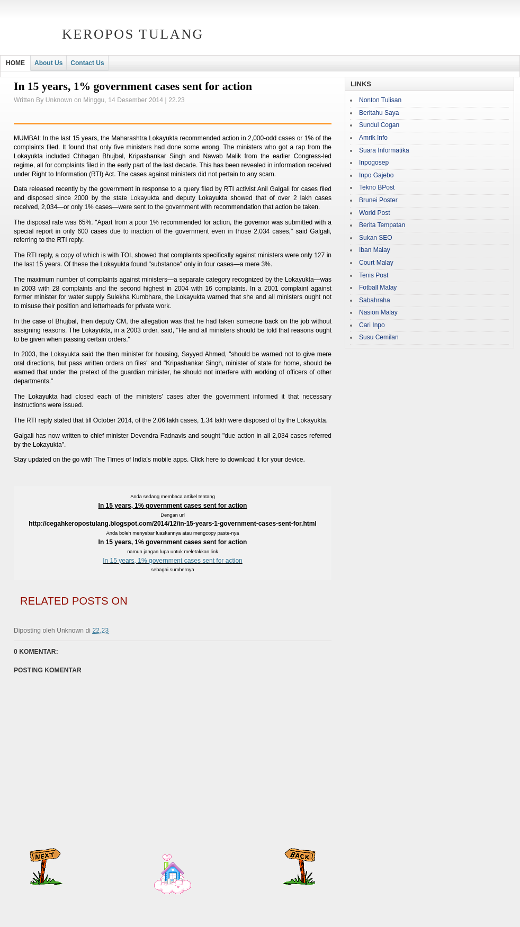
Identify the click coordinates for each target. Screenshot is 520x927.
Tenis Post (373, 275)
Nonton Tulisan (380, 100)
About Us (48, 63)
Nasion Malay (378, 312)
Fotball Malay (378, 287)
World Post (374, 213)
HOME (15, 63)
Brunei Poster (378, 200)
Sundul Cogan (379, 125)
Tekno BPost (377, 187)
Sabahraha (374, 300)
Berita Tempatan (382, 225)
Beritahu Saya (379, 112)
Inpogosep (374, 162)
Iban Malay (374, 250)
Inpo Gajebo (376, 175)
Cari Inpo (372, 325)
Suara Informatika (384, 150)
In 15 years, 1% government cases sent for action (172, 560)
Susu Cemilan (379, 337)
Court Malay (376, 262)
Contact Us (87, 63)
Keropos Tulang (133, 34)
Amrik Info (373, 137)
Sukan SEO (375, 237)
